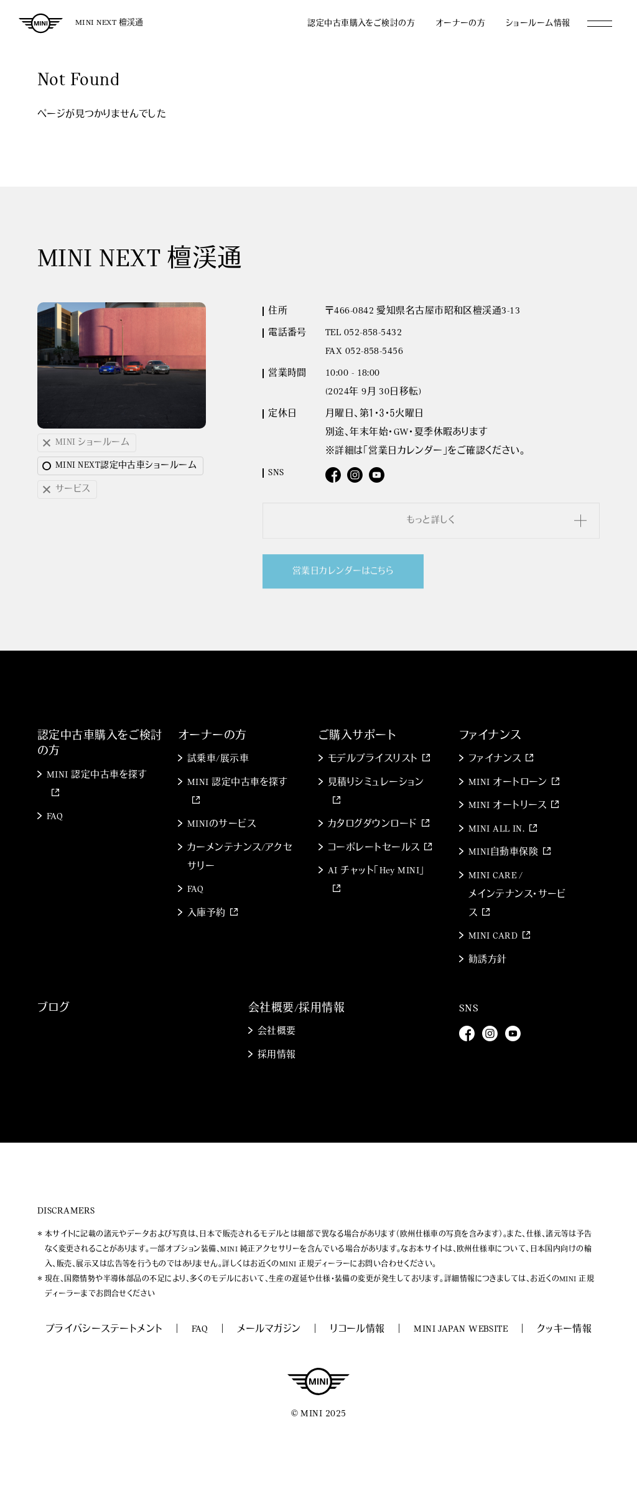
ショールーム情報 (538, 23)
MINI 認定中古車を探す (97, 775)
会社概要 (277, 1031)
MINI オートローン (507, 782)
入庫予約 (206, 913)
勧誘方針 (487, 960)
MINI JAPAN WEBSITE (461, 1329)
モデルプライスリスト (373, 759)
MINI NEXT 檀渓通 (109, 23)
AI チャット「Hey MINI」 (376, 871)
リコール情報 (357, 1329)
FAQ (55, 817)
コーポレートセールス (374, 848)
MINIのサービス (221, 824)
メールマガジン (269, 1329)
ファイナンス (494, 759)
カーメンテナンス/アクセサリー (239, 857)
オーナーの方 (460, 23)
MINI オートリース (507, 805)
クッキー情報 (564, 1329)
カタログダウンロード (372, 824)
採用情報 (277, 1055)
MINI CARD (493, 936)
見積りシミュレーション (376, 782)
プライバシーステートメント (104, 1329)
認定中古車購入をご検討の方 (361, 23)
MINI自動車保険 (503, 852)
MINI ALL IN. (496, 829)
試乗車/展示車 (218, 759)
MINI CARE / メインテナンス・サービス (517, 894)
